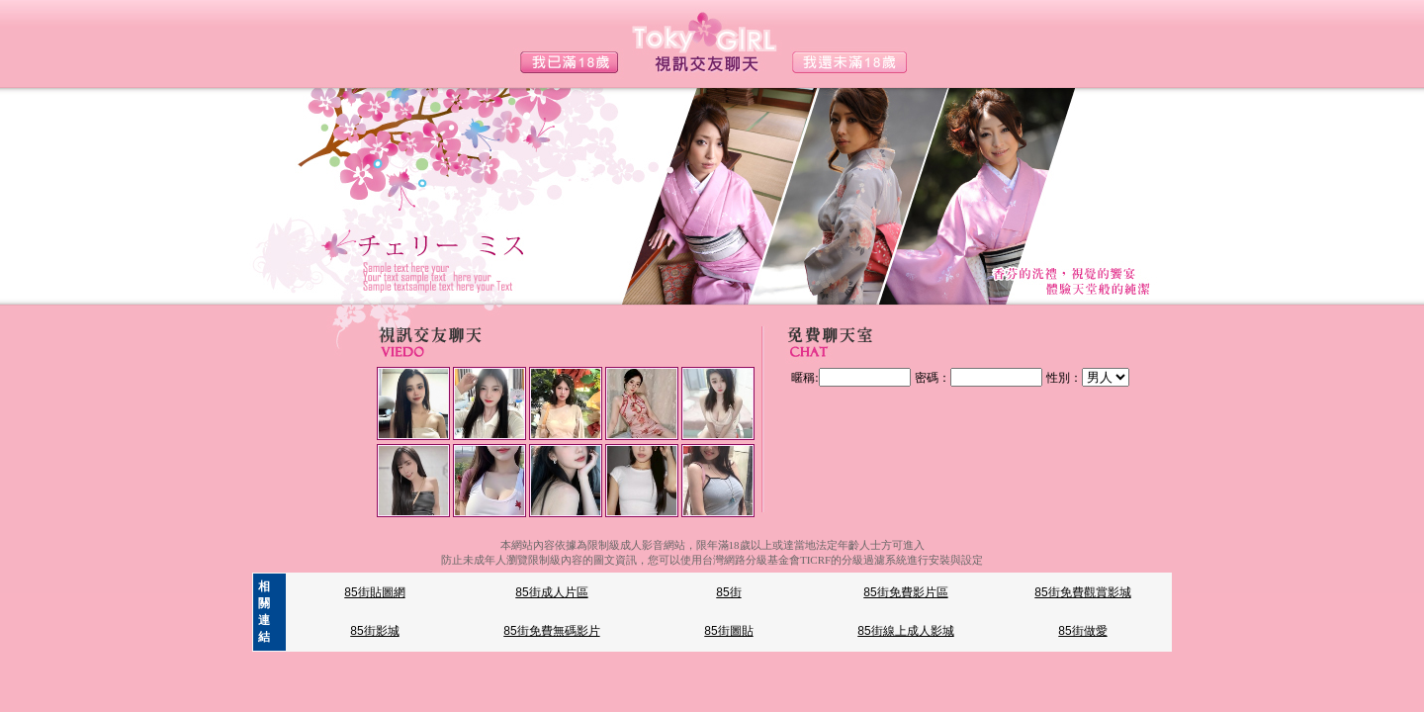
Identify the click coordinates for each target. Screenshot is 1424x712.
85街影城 (374, 631)
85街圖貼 (728, 631)
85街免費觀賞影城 (1082, 592)
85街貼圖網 (374, 592)
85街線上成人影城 (905, 631)
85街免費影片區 (905, 592)
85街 (728, 592)
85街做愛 (1082, 631)
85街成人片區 (551, 592)
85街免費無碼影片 (551, 631)
